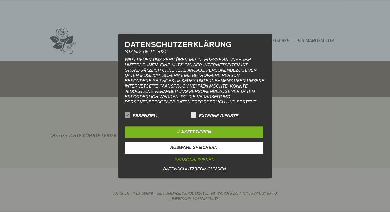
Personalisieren (194, 159)
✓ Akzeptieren (194, 132)
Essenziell (142, 115)
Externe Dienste (214, 115)
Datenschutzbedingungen (194, 169)
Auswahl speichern (193, 147)
